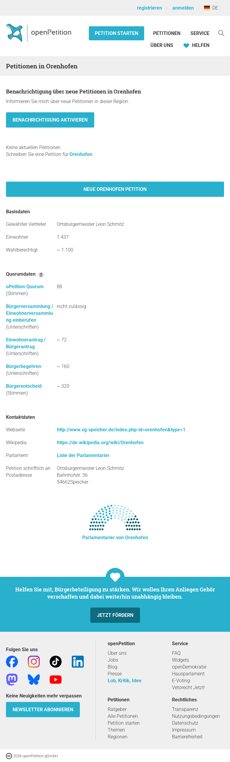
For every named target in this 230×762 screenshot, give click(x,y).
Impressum (184, 730)
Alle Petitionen (123, 716)
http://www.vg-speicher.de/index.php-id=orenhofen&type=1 (121, 430)
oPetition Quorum (25, 286)
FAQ (176, 653)
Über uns (117, 653)
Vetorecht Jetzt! (188, 687)
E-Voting (181, 680)
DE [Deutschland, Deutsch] (211, 8)
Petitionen (167, 33)
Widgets (180, 660)
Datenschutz (185, 723)
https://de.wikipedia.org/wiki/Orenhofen (100, 442)
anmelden (183, 8)
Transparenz (185, 709)
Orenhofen (80, 154)
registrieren (149, 8)
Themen (116, 730)
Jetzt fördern (115, 615)
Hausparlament (188, 674)
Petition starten (116, 33)
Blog (112, 667)
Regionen (117, 737)
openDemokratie (189, 667)
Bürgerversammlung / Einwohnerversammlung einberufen (29, 313)
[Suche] (221, 32)
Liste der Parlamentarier (83, 455)
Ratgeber (117, 709)
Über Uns (161, 45)
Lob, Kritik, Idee (124, 680)
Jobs (113, 660)
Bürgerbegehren (23, 366)
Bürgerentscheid (24, 386)
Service (200, 33)
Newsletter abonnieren (43, 709)
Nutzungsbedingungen (196, 716)
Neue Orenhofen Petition (115, 189)
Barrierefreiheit (187, 737)
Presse (115, 674)
